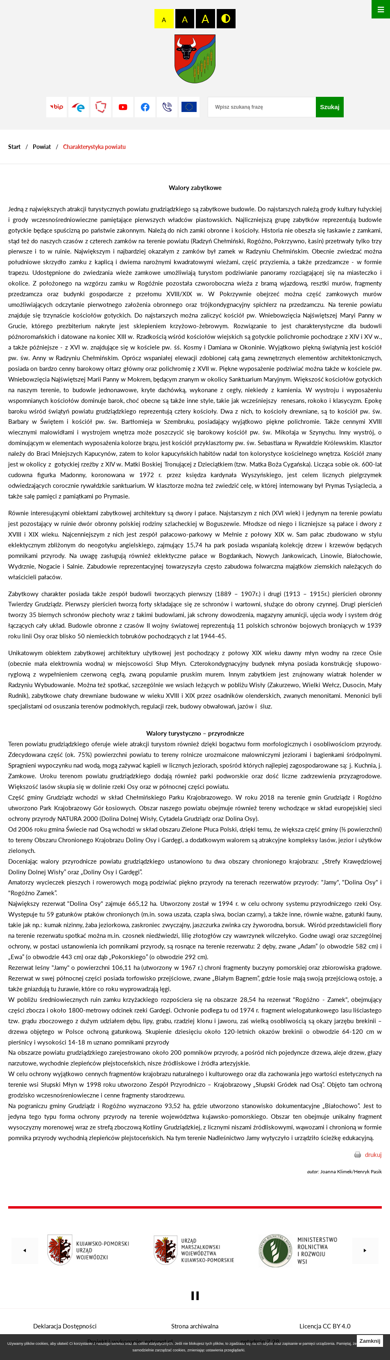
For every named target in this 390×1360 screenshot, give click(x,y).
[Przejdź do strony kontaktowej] (167, 107)
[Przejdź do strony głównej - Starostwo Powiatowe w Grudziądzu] (195, 60)
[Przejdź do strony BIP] (56, 107)
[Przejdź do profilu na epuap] (78, 107)
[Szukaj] (330, 107)
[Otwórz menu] (381, 9)
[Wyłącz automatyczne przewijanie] (195, 1296)
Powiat (42, 146)
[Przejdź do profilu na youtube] (123, 107)
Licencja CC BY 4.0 (325, 1326)
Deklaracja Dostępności (65, 1326)
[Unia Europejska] (189, 107)
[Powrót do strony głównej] (14, 146)
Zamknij (369, 1341)
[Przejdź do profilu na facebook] (145, 107)
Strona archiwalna (194, 1326)
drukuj (373, 1154)
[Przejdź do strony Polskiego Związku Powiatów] (101, 107)
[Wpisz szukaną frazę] (262, 107)
